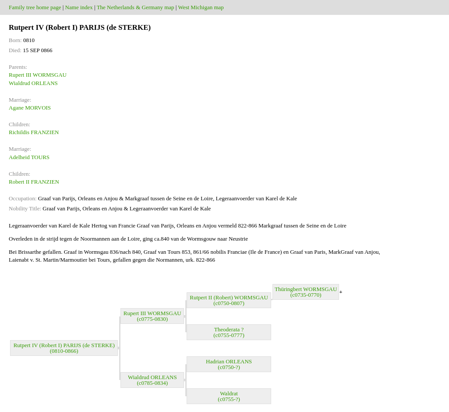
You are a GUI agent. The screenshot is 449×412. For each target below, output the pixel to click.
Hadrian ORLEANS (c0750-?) (229, 364)
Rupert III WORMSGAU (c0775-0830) (152, 316)
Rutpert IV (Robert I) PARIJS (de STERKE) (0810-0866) (64, 348)
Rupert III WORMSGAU (38, 74)
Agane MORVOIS (30, 107)
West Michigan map (200, 7)
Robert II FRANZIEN (34, 181)
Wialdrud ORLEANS (33, 83)
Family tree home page (35, 7)
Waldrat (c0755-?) (229, 396)
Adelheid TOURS (29, 157)
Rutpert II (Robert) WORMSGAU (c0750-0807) (229, 300)
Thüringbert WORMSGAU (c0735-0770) (306, 292)
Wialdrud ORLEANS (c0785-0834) (152, 380)
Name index (79, 7)
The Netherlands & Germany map (135, 7)
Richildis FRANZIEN (34, 132)
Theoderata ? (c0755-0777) (228, 332)
